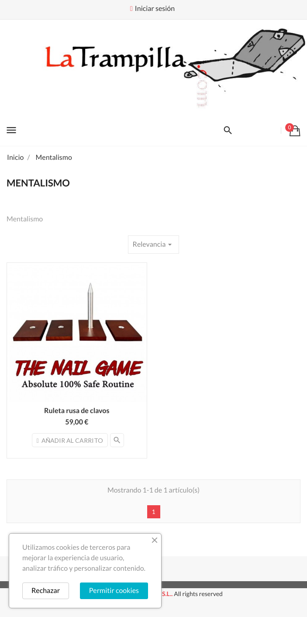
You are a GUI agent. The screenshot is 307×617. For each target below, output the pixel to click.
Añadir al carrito (70, 440)
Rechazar (45, 590)
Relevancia (154, 244)
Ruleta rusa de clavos (76, 411)
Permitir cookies (114, 590)
